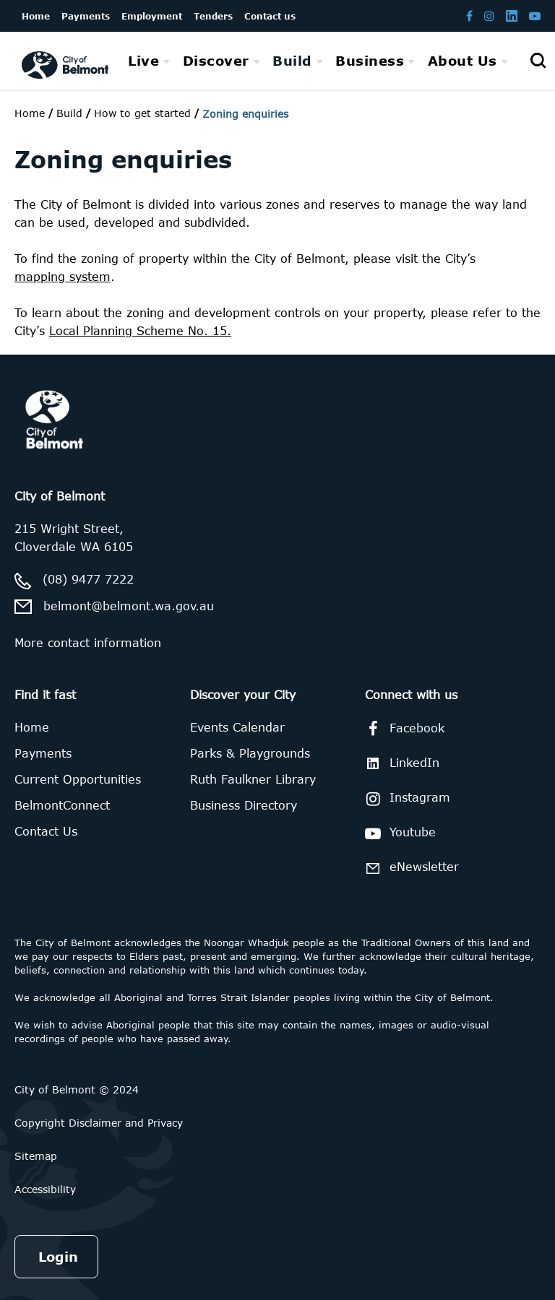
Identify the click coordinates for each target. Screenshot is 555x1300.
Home (29, 113)
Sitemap (35, 1156)
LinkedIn (399, 763)
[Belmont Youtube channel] (535, 15)
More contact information (87, 642)
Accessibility (45, 1189)
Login (58, 1257)
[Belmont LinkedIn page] (511, 15)
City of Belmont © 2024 (76, 1089)
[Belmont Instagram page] (489, 15)
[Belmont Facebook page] (469, 15)
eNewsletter (409, 868)
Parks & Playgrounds (250, 753)
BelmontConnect (62, 805)
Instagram (405, 799)
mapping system (62, 276)
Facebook (402, 729)
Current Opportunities (77, 779)
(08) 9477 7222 (88, 579)
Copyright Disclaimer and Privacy (98, 1123)
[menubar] (318, 61)
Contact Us (45, 831)
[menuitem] (149, 61)
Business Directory (243, 805)
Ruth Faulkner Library (253, 779)
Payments (43, 753)
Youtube (398, 833)
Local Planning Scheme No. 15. (140, 330)
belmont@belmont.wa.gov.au (128, 605)
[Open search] (537, 60)
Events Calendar (237, 727)
